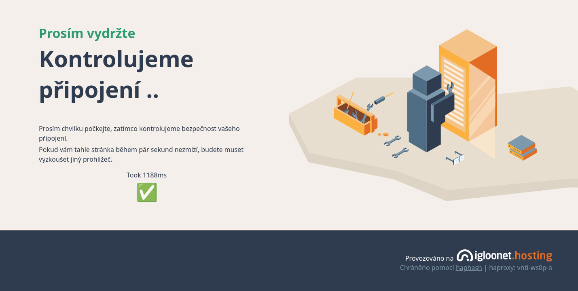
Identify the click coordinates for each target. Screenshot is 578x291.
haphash (469, 267)
